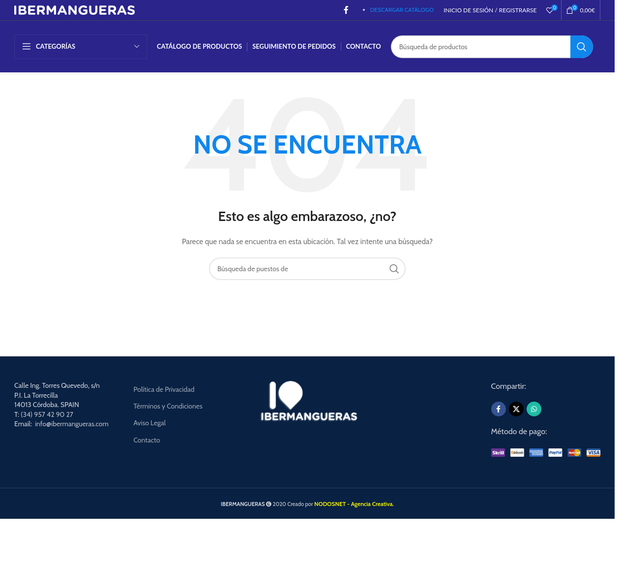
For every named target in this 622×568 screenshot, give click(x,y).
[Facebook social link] (346, 10)
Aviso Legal (149, 422)
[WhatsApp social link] (534, 409)
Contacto (146, 440)
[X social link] (516, 409)
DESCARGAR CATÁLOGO (402, 9)
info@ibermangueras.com (72, 423)
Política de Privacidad (163, 389)
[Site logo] (74, 9)
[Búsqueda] (492, 46)
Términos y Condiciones (167, 406)
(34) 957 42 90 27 (47, 414)
